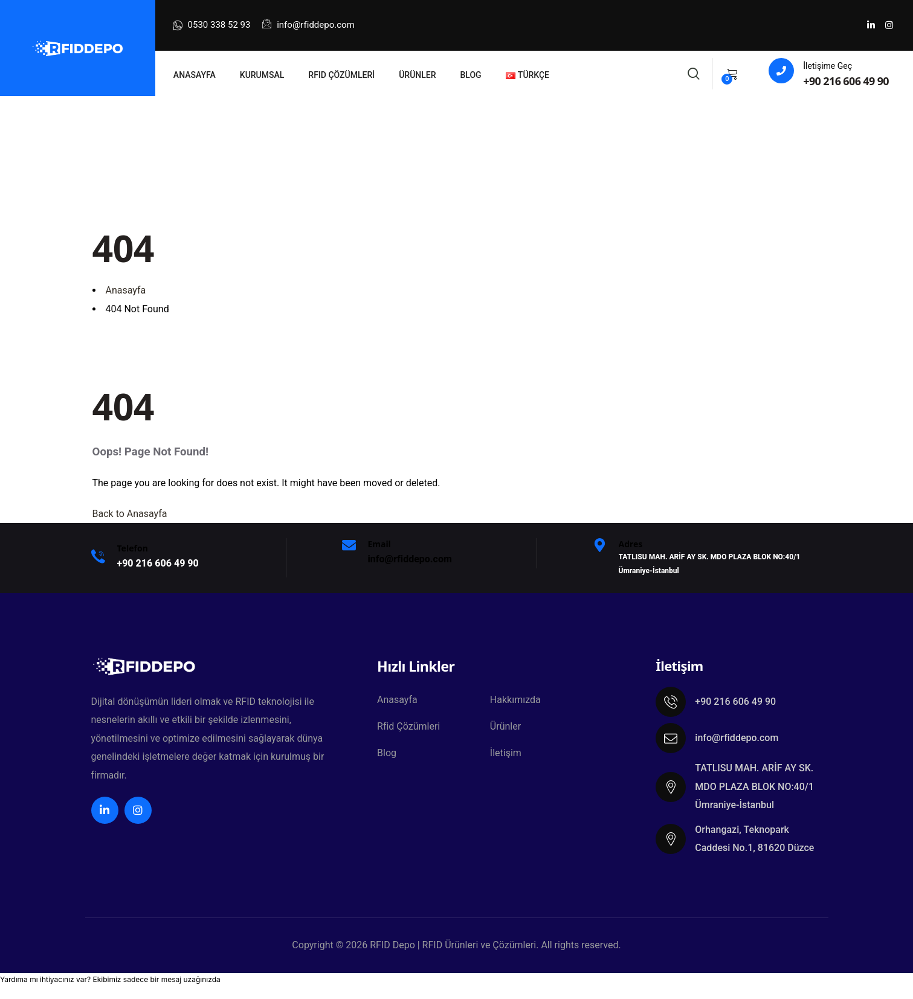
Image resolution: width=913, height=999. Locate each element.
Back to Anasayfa (129, 513)
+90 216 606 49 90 (846, 81)
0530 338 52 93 (212, 25)
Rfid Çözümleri (408, 726)
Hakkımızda (515, 699)
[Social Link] (871, 25)
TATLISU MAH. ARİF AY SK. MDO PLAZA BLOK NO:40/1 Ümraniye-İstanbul (754, 786)
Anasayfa (397, 699)
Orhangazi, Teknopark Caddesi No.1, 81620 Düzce (754, 838)
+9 (158, 563)
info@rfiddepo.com (308, 24)
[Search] (693, 72)
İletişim (505, 753)
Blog (386, 753)
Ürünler (505, 726)
